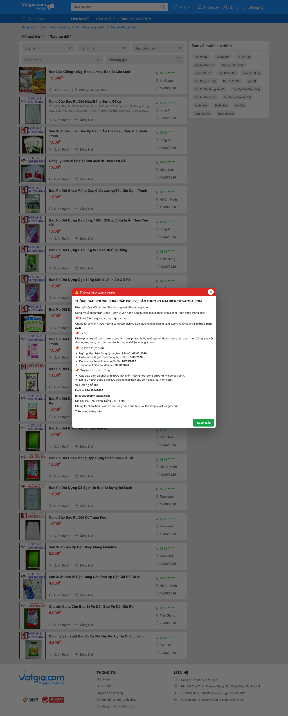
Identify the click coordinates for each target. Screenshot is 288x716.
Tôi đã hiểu (204, 423)
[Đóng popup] (211, 292)
